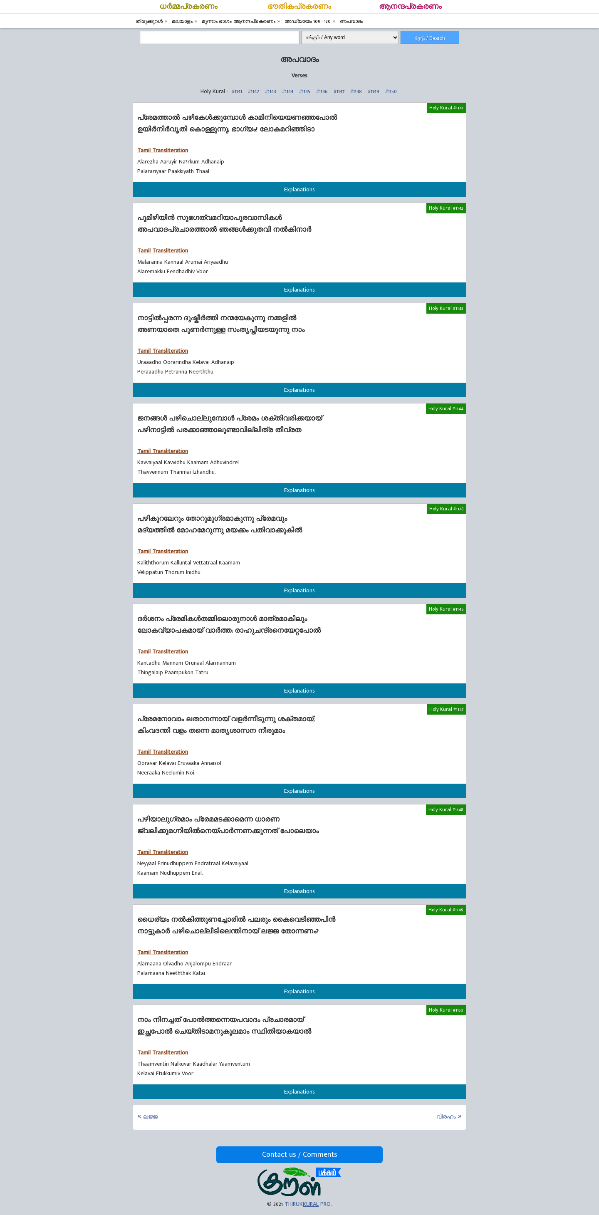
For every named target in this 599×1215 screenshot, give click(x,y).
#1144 (287, 91)
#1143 (270, 91)
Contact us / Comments (299, 1154)
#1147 (339, 91)
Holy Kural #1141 (446, 108)
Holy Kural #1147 (446, 709)
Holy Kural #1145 (446, 509)
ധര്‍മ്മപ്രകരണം (188, 6)
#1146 (322, 91)
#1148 (356, 91)
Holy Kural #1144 (445, 408)
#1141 (237, 91)
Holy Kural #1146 (446, 609)
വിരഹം (446, 1116)
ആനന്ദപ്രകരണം (410, 6)
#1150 (391, 91)
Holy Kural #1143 (446, 308)
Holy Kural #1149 (445, 910)
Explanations (299, 189)
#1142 (253, 91)
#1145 (304, 91)
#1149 (373, 91)
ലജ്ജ (150, 1116)
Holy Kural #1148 (445, 809)
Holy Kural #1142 (446, 208)
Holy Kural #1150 (446, 1010)
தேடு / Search (430, 38)
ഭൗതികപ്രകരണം (299, 6)
